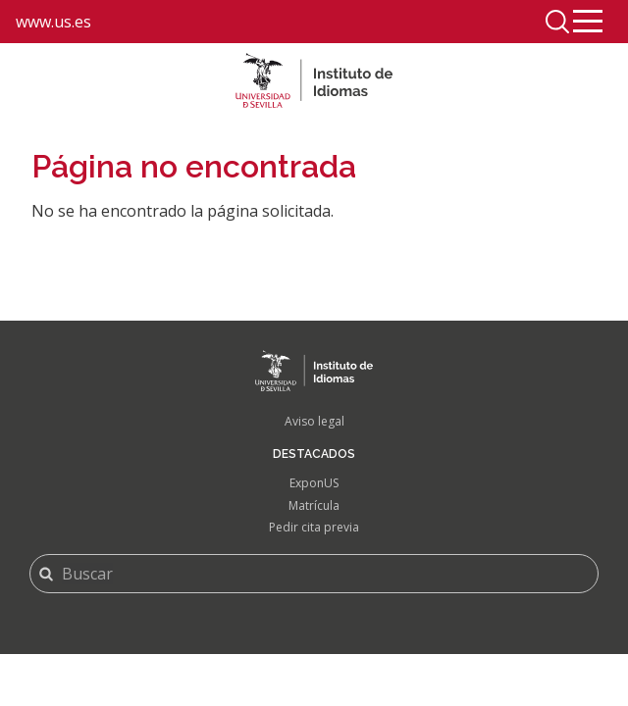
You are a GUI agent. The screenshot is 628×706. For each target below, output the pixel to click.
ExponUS (314, 483)
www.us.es (53, 21)
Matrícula (314, 505)
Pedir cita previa (314, 527)
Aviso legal (314, 421)
